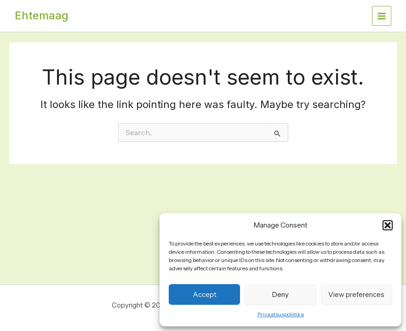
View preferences (356, 294)
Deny (280, 294)
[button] (387, 225)
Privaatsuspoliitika (280, 314)
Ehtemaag (42, 15)
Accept (205, 294)
